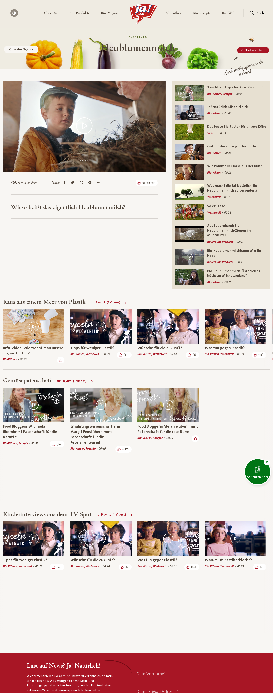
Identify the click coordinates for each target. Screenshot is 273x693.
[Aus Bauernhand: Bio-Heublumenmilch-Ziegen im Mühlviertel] (221, 234)
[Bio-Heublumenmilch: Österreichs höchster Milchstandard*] (221, 277)
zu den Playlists (21, 49)
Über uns (34, 687)
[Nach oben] (226, 668)
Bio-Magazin (105, 687)
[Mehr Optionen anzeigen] (98, 182)
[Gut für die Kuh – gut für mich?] (221, 152)
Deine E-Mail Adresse (157, 589)
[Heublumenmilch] (87, 668)
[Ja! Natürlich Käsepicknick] (221, 112)
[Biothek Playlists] (64, 668)
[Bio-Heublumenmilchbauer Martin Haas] (221, 256)
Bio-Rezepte (139, 687)
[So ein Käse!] (221, 212)
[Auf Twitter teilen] (72, 182)
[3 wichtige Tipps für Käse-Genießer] (221, 93)
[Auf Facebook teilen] (64, 182)
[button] (51, 13)
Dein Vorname (151, 571)
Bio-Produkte (71, 687)
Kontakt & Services (179, 687)
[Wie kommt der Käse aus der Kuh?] (221, 172)
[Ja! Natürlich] (143, 15)
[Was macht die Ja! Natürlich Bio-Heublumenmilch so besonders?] (221, 191)
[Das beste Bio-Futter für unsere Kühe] (221, 132)
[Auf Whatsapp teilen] (81, 182)
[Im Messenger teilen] (90, 182)
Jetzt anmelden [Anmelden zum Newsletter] (153, 647)
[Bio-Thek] (45, 668)
